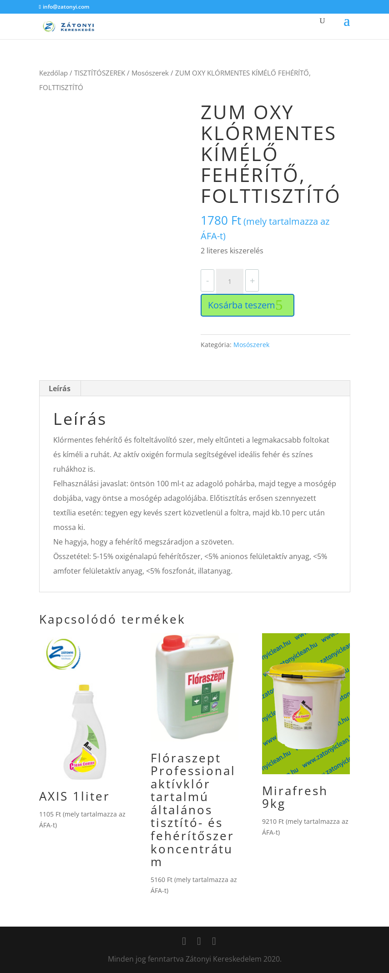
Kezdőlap (53, 72)
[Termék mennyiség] (229, 281)
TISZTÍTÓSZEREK (99, 72)
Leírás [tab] (60, 388)
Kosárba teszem (241, 305)
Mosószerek (150, 72)
